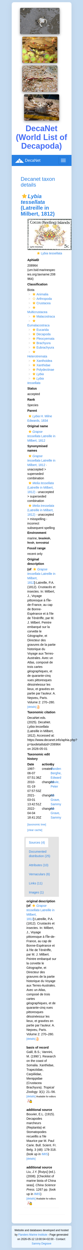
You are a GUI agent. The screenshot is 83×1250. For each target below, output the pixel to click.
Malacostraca (43, 316)
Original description (35, 562)
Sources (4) (37, 842)
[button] (24, 196)
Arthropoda (41, 298)
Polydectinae (42, 369)
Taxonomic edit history (38, 757)
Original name (37, 426)
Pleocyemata (42, 338)
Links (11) (35, 883)
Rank (31, 399)
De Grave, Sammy (56, 800)
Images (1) (36, 892)
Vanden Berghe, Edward (56, 773)
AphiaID (33, 260)
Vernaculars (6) (39, 874)
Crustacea (41, 303)
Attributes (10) (38, 865)
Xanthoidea (41, 361)
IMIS (45, 1154)
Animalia (39, 294)
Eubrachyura (42, 347)
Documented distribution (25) (39, 854)
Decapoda (41, 334)
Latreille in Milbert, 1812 (41, 436)
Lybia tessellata (51, 253)
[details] (32, 706)
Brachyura (41, 343)
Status (32, 388)
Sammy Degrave (41, 1243)
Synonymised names (37, 448)
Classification (37, 284)
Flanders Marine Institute (32, 1234)
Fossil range (36, 548)
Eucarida (40, 330)
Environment (36, 532)
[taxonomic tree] (36, 824)
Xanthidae (40, 365)
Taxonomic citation (41, 712)
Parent (32, 410)
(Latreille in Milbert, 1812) (40, 487)
